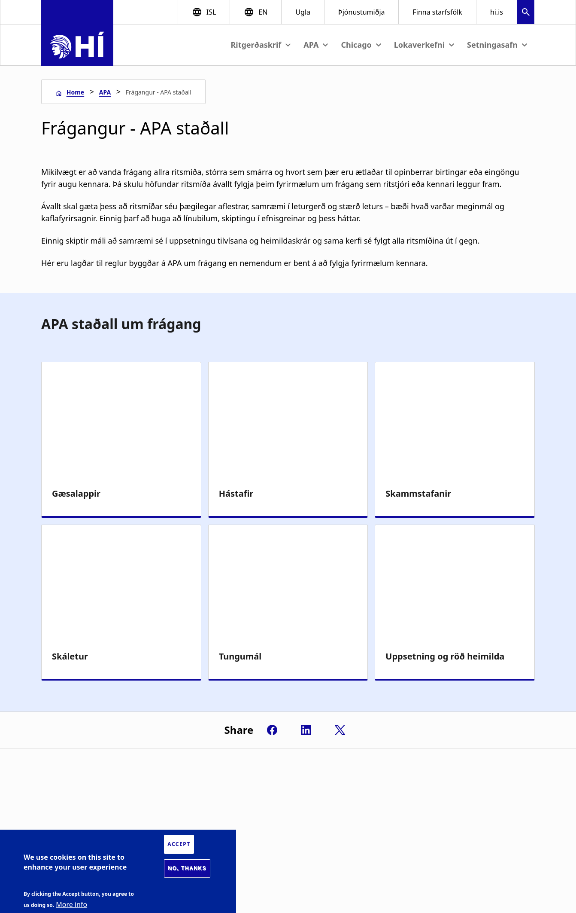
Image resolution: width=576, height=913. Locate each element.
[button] (525, 13)
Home (75, 92)
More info (71, 904)
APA (105, 92)
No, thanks (187, 868)
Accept (178, 844)
